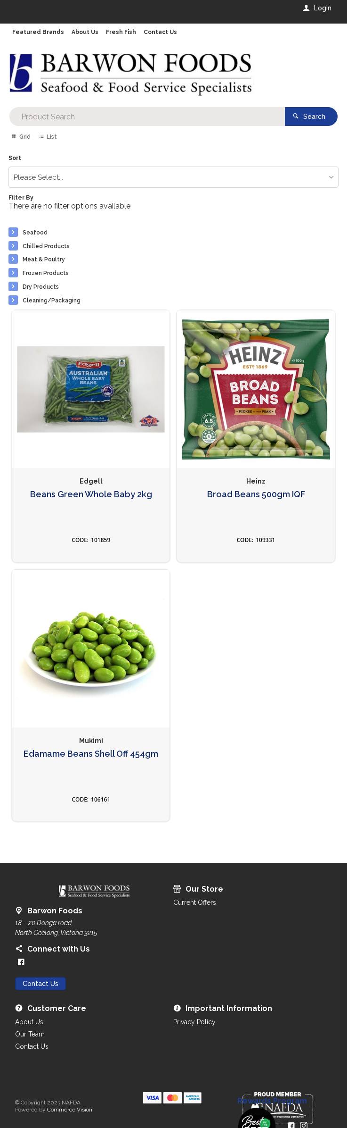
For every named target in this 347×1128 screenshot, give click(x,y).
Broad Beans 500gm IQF (256, 494)
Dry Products (41, 287)
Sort (14, 158)
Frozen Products (46, 273)
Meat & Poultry (44, 259)
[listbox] (173, 177)
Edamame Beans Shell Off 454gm (91, 754)
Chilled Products (46, 246)
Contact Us (40, 983)
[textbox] (146, 116)
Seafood (35, 232)
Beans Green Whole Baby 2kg (91, 494)
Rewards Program (272, 1101)
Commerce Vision (69, 1109)
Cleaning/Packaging (52, 300)
